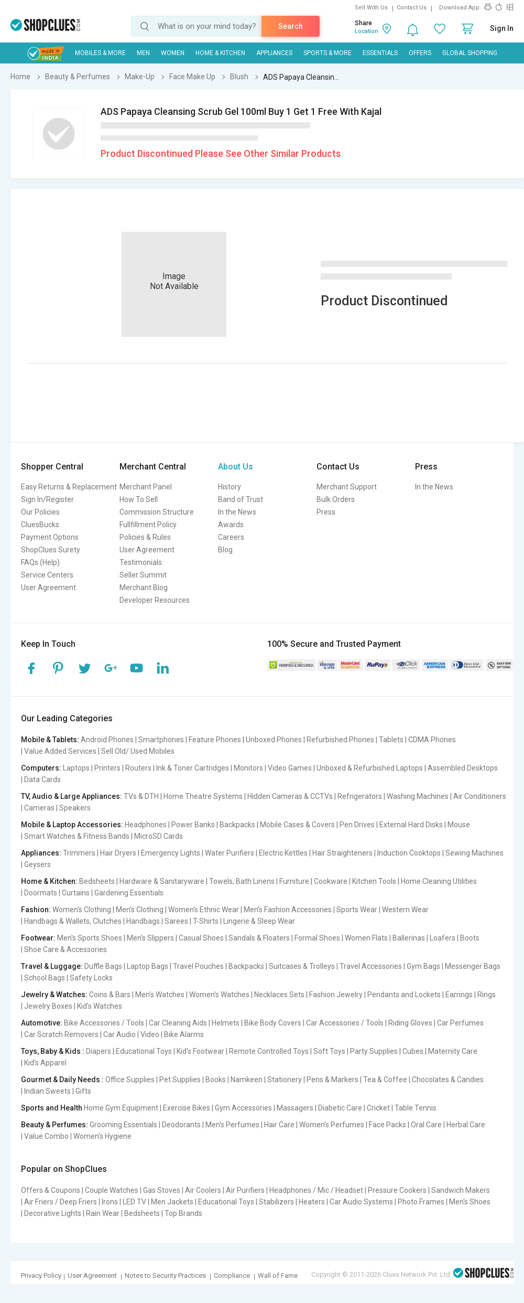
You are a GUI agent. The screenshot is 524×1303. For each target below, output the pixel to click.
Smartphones (161, 739)
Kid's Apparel (45, 1063)
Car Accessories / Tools (345, 1023)
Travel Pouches (198, 966)
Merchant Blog (143, 587)
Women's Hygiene (102, 1136)
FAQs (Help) (40, 562)
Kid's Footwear (200, 1051)
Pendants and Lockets (404, 994)
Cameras (39, 808)
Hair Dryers (118, 853)
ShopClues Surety (50, 550)
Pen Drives (357, 824)
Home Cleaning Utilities (439, 881)
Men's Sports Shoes (89, 938)
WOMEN (172, 53)
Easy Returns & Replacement (69, 487)
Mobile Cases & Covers (297, 824)
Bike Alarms (184, 1034)
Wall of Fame (278, 1275)
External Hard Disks (411, 824)
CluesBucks (40, 524)
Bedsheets (97, 881)
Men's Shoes (469, 1202)
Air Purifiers (245, 1190)
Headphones (146, 824)
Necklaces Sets (279, 994)
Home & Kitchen (220, 53)
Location (366, 31)
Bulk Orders (335, 499)
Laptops (76, 768)
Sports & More (327, 53)
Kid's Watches (99, 1006)
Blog (225, 550)
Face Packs (387, 1124)
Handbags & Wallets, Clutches (73, 921)
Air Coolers (203, 1190)
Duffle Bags (103, 966)
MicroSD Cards (158, 836)
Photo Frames (421, 1202)
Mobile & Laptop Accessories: (72, 824)
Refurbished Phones (340, 739)
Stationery (284, 1079)
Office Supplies (130, 1079)
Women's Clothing (81, 909)
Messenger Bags (472, 966)
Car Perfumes (460, 1023)
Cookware (330, 881)
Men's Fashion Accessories (288, 909)
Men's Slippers (150, 938)
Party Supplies (374, 1051)
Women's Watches (219, 994)
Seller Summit (143, 575)
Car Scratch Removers (61, 1034)
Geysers (37, 864)
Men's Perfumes (232, 1124)
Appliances (274, 53)
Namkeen (247, 1079)
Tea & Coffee (385, 1079)
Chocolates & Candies (448, 1079)
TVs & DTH (141, 796)
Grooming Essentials (123, 1124)
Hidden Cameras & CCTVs (290, 796)
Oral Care (426, 1124)
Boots (469, 938)
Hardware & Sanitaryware (161, 881)
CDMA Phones (432, 739)
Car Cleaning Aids (178, 1023)
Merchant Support (346, 487)
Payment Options (50, 537)
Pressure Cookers (397, 1190)
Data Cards (42, 779)
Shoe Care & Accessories (65, 949)
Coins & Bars (109, 994)
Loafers (442, 938)
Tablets (391, 739)
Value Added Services (60, 751)
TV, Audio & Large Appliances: (71, 796)
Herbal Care (465, 1124)
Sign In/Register (47, 499)
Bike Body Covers (272, 1023)
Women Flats (366, 938)
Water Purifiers (229, 853)
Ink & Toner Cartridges (192, 768)
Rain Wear (102, 1213)
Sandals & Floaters (259, 938)
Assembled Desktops (463, 768)
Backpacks (237, 824)
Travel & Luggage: (52, 966)
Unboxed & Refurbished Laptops (369, 768)
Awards (231, 524)
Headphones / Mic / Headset (316, 1190)
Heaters (312, 1202)
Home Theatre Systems (203, 796)
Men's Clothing (139, 909)
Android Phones (107, 739)
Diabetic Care (340, 1108)
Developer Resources (154, 600)
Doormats (40, 893)
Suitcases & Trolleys (302, 966)
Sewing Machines (474, 853)
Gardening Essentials (128, 893)
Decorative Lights (52, 1213)
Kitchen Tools (374, 881)
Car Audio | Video (131, 1034)
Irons (110, 1202)
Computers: (41, 768)
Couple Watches (111, 1190)
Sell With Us (371, 7)
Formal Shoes (317, 938)
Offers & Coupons (50, 1190)
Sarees (176, 921)
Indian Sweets (47, 1091)
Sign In (502, 28)
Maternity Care (452, 1051)
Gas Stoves (161, 1190)
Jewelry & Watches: (54, 994)
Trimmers (79, 853)
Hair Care (279, 1124)
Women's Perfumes (331, 1124)
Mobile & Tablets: (50, 739)
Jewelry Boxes (48, 1006)
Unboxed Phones (274, 739)
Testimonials (140, 562)
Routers (138, 768)
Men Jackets (172, 1202)
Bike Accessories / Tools (104, 1023)
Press (325, 512)
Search (290, 26)
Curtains (76, 893)
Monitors (248, 768)
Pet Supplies (180, 1079)
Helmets (225, 1023)
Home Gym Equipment (121, 1108)
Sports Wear (356, 909)
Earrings (459, 994)
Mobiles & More (100, 53)
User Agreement (48, 587)
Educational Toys (144, 1051)
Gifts (83, 1091)
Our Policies (40, 512)
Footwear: (38, 938)
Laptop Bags (147, 966)
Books (215, 1079)
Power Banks (193, 824)
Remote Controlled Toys (269, 1051)
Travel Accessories (371, 966)
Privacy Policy (41, 1275)
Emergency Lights (170, 853)
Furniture (294, 881)
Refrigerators (359, 796)
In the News (237, 512)
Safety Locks (91, 978)
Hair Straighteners (342, 853)
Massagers (295, 1108)
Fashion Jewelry (336, 994)
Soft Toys (329, 1051)
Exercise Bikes (186, 1108)
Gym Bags (423, 966)
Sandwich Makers (460, 1190)
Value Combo (46, 1136)
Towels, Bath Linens (242, 881)
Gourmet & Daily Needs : (62, 1079)
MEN (143, 53)
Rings (486, 994)
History (229, 487)
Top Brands (183, 1213)
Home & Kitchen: (49, 881)
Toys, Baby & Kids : (52, 1051)
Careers (231, 537)
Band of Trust (240, 499)
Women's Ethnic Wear (203, 909)
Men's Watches (159, 994)
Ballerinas (408, 938)
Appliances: (41, 853)
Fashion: (36, 909)
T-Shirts (206, 921)
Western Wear (405, 909)
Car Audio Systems (361, 1202)
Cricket (378, 1108)
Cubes (412, 1051)
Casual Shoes (201, 938)
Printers (107, 768)
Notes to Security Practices (165, 1275)
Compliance (232, 1275)
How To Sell (138, 499)
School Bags (44, 978)
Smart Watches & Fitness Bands (76, 836)
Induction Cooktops (409, 853)
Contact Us (412, 7)
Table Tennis (415, 1108)
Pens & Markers (332, 1079)
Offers (420, 53)
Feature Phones (215, 739)
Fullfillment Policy (148, 524)
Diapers (98, 1051)
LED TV (134, 1202)
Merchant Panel (145, 487)
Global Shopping (469, 53)
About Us (235, 467)
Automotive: (41, 1023)
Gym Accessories (243, 1108)
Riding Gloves (410, 1023)
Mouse (458, 824)
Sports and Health (51, 1108)
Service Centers (47, 575)
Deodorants (181, 1124)
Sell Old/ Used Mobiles (137, 751)
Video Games (290, 768)
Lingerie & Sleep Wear (259, 921)
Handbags (143, 921)
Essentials (380, 53)
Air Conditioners (479, 796)
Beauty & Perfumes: (54, 1124)
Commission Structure (156, 512)
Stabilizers (276, 1202)
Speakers (75, 808)
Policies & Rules (145, 537)
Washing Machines (418, 796)
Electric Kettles (283, 853)
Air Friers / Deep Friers (60, 1202)
